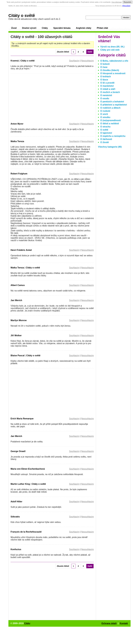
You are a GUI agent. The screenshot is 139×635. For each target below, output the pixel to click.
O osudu (104, 98)
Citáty (45, 28)
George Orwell (18, 451)
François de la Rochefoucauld (26, 532)
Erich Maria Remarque (22, 418)
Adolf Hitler (16, 501)
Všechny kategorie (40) (110, 147)
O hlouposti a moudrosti (112, 73)
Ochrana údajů (109, 623)
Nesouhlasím (87, 61)
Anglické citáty (83, 28)
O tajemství (106, 133)
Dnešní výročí (29, 28)
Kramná (15, 61)
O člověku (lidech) (109, 70)
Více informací (116, 2)
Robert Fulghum (19, 173)
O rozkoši (105, 111)
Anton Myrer (17, 124)
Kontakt (124, 623)
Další (90, 52)
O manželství (107, 86)
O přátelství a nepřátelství (113, 105)
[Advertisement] (33, 97)
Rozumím (127, 2)
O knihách (105, 76)
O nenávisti (106, 95)
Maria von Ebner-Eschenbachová (28, 469)
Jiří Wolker (16, 335)
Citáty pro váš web (109, 50)
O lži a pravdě (107, 83)
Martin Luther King (20, 484)
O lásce (104, 79)
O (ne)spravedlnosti (110, 120)
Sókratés (15, 517)
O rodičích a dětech (110, 108)
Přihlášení (126, 6)
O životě (104, 142)
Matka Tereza (17, 141)
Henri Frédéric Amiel (21, 250)
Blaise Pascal (17, 355)
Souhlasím (74, 61)
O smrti (104, 114)
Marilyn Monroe (19, 320)
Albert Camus (18, 285)
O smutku (105, 117)
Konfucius (16, 549)
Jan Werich (16, 300)
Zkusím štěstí (63, 52)
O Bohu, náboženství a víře (114, 61)
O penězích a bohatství (112, 101)
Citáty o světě (21, 15)
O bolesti (105, 64)
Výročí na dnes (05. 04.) (112, 47)
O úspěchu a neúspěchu (112, 136)
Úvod (14, 28)
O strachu (105, 126)
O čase (103, 67)
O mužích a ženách (110, 92)
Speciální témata (61, 28)
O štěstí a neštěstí (109, 123)
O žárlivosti (106, 139)
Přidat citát (102, 28)
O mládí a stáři (107, 89)
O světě (104, 130)
